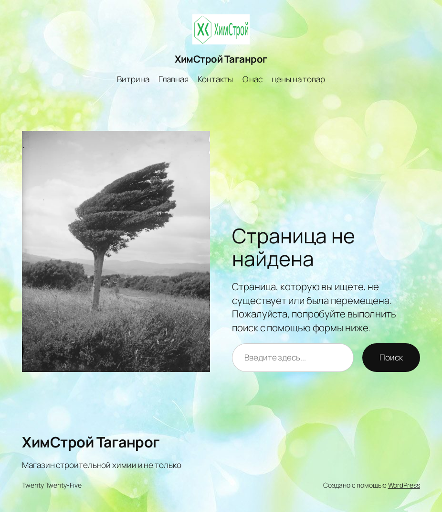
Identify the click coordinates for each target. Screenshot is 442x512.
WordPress (404, 485)
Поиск (391, 357)
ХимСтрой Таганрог (221, 58)
